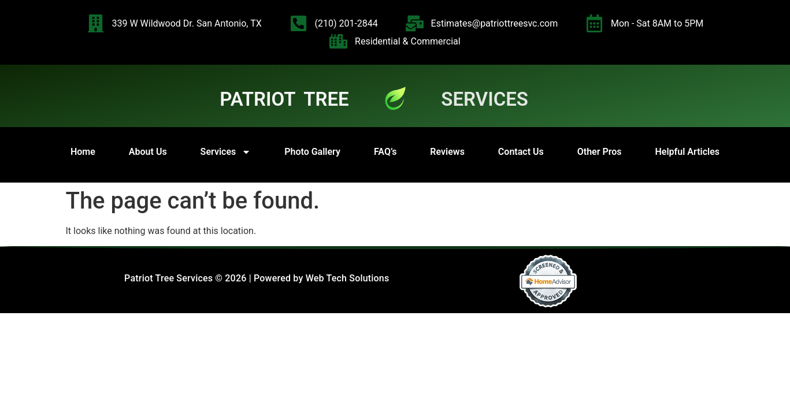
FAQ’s (385, 151)
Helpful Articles (687, 151)
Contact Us (521, 151)
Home (83, 151)
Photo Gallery (312, 151)
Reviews (447, 151)
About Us (148, 151)
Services (226, 152)
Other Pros (599, 151)
